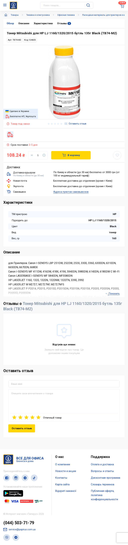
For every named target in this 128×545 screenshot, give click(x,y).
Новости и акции (65, 471)
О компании (62, 464)
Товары (15, 15)
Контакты (61, 477)
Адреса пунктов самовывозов (70, 191)
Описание (23, 23)
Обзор (10, 23)
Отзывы (64, 23)
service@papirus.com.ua (19, 529)
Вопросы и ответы (102, 471)
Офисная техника (66, 15)
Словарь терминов (102, 484)
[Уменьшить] (32, 155)
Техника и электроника (38, 15)
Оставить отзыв (75, 123)
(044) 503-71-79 (18, 522)
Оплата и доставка (102, 464)
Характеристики (43, 23)
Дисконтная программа (105, 477)
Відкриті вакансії (65, 491)
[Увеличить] (44, 155)
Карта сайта (62, 484)
